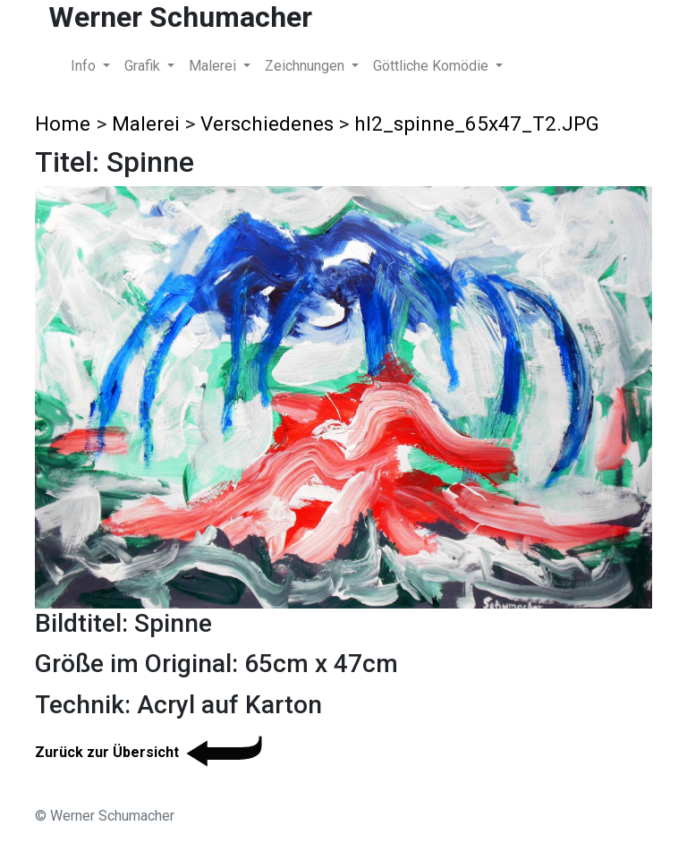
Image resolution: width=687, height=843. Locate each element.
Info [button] (85, 65)
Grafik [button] (144, 65)
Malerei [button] (214, 65)
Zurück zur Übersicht (151, 752)
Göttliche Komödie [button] (432, 65)
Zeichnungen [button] (306, 65)
